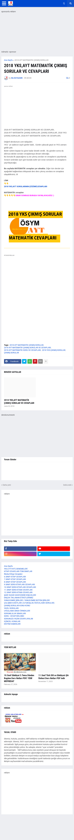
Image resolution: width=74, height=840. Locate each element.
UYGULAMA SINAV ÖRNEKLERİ (17, 611)
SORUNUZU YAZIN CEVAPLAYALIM (18, 619)
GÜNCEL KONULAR (12, 621)
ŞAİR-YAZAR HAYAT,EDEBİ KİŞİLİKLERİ (20, 595)
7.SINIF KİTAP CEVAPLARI (15, 579)
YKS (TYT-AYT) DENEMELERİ (16, 569)
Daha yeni (7, 485)
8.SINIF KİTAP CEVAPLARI (15, 582)
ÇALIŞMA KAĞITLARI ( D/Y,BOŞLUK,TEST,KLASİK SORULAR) (29, 603)
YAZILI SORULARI (11, 608)
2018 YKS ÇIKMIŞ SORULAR (53, 350)
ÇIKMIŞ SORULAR (11, 353)
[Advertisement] (37, 514)
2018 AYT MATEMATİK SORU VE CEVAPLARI (22, 350)
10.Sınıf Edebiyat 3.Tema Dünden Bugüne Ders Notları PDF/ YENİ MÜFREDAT (19, 678)
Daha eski (67, 485)
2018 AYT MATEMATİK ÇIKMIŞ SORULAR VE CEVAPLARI (27, 348)
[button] (4, 3)
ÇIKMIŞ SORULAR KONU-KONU (17, 605)
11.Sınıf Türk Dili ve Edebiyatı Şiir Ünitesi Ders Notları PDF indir (53, 677)
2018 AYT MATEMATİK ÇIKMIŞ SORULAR (31, 60)
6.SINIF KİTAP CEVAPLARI (15, 577)
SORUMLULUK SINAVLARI (15, 613)
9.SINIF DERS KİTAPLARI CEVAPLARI (19, 584)
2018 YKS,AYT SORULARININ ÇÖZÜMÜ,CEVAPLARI (25, 186)
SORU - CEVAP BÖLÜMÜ (14, 616)
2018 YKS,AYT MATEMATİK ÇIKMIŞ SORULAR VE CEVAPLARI (19, 401)
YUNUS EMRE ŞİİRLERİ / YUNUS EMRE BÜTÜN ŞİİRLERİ (27, 600)
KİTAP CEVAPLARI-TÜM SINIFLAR (18, 571)
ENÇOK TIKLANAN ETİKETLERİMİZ (18, 598)
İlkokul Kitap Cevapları (13, 574)
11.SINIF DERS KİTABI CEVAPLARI (18, 590)
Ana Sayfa (8, 60)
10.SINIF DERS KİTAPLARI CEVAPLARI (20, 587)
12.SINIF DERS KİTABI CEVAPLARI (18, 592)
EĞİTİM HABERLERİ (12, 624)
